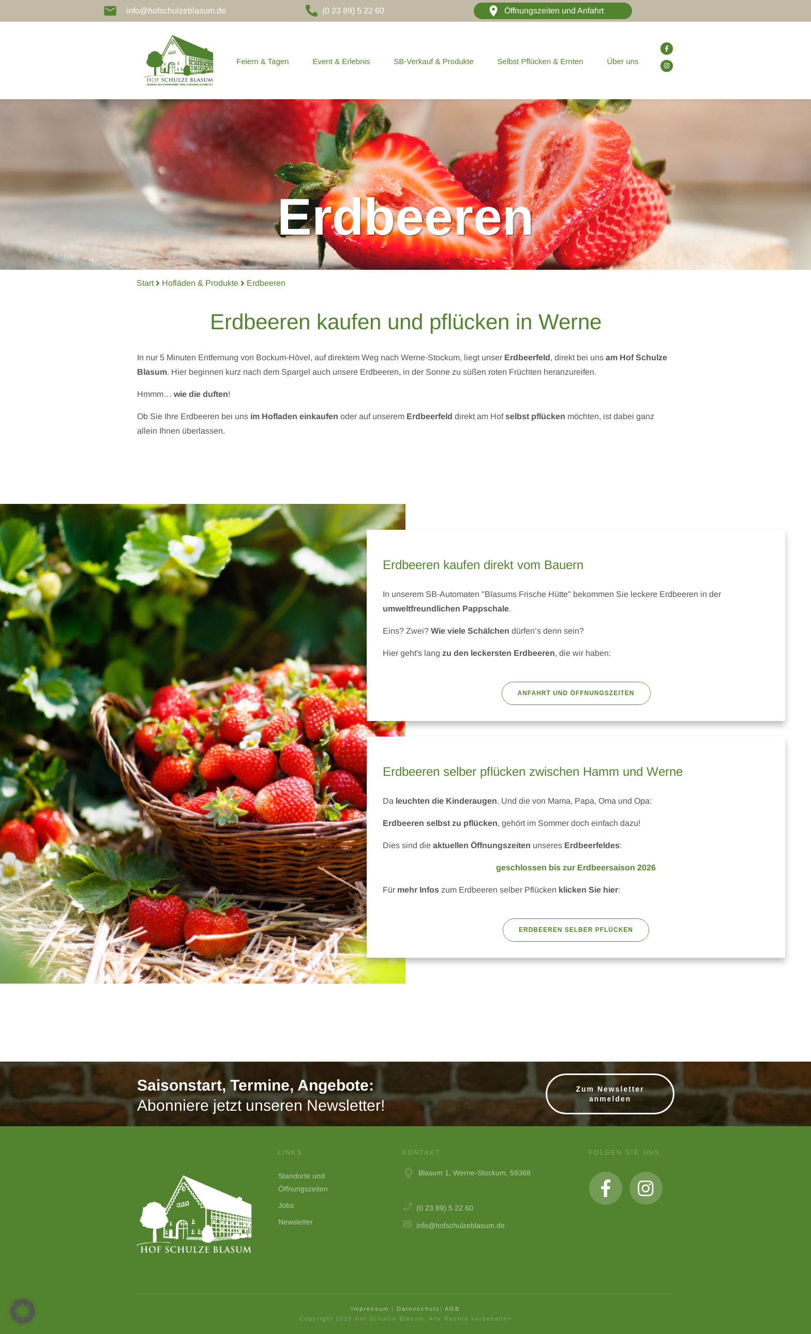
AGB (452, 1309)
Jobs (286, 1205)
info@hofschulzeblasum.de (176, 10)
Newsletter (295, 1222)
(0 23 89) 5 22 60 (353, 10)
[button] (23, 1311)
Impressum (370, 1309)
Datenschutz (418, 1309)
